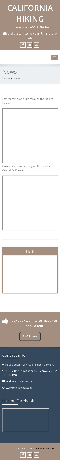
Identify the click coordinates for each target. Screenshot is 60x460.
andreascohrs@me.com (23, 33)
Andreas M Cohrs (45, 448)
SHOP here (30, 336)
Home (6, 78)
